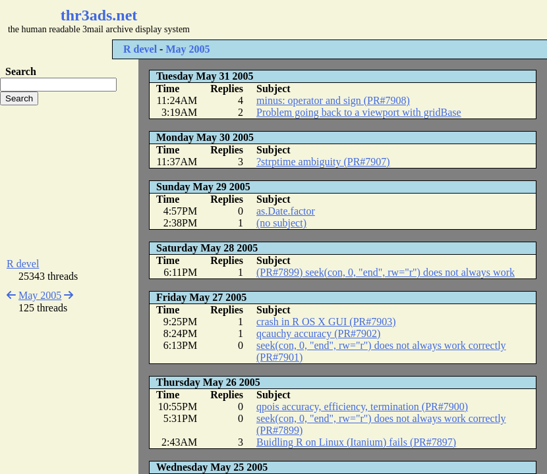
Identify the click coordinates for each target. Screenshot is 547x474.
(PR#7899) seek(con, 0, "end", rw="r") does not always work (385, 272)
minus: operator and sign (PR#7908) (333, 100)
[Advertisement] (69, 182)
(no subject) (281, 222)
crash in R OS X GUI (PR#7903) (326, 321)
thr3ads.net (99, 15)
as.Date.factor (285, 211)
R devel (140, 49)
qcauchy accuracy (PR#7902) (318, 333)
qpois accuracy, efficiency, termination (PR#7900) (362, 406)
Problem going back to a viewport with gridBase (358, 112)
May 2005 (187, 49)
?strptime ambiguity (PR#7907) (323, 161)
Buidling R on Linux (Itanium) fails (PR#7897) (356, 442)
